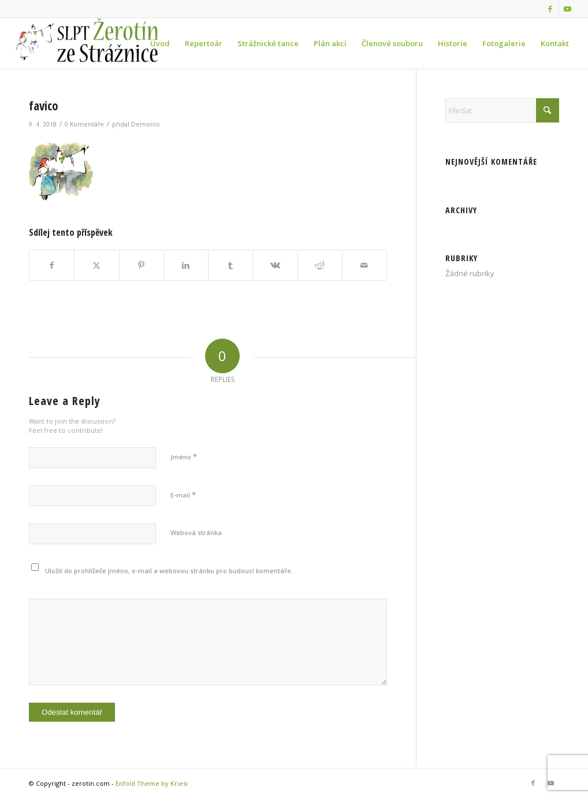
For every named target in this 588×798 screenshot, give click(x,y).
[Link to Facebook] (550, 8)
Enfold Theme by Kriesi (152, 783)
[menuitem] (160, 43)
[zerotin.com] (98, 43)
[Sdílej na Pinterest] (141, 265)
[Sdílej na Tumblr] (230, 265)
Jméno (183, 456)
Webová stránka (196, 532)
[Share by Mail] (364, 265)
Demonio (145, 124)
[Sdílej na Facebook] (51, 265)
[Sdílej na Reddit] (320, 265)
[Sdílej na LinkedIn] (186, 265)
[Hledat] (502, 110)
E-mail (183, 494)
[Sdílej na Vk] (275, 265)
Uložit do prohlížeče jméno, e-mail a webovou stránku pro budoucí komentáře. (169, 570)
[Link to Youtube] (567, 8)
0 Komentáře (84, 124)
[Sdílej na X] (96, 265)
